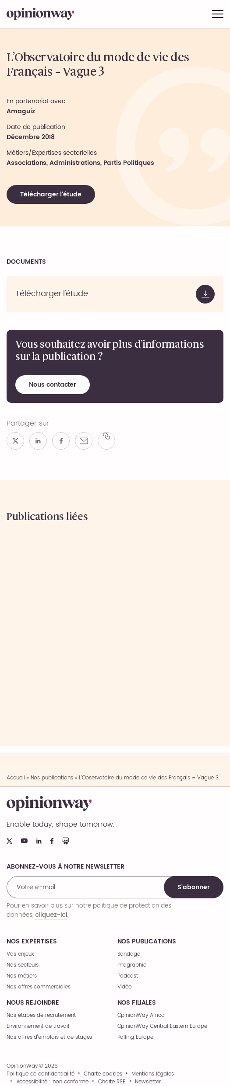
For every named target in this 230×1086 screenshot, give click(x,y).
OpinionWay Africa (141, 1015)
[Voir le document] (115, 294)
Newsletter (148, 1082)
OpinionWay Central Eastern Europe (162, 1026)
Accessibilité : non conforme (52, 1082)
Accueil (16, 778)
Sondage (129, 954)
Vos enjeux (20, 954)
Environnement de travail (38, 1026)
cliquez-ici (51, 914)
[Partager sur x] (15, 441)
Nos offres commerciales (39, 987)
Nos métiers (21, 976)
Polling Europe (135, 1037)
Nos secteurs (23, 965)
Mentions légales (152, 1074)
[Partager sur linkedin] (38, 441)
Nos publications (52, 778)
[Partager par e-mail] (83, 441)
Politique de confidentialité (40, 1074)
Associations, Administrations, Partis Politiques (80, 163)
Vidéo (124, 987)
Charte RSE (112, 1082)
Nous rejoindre (33, 1003)
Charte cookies (103, 1074)
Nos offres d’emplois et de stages (49, 1037)
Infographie (131, 965)
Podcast (127, 976)
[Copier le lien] (106, 441)
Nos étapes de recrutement (41, 1015)
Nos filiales (136, 1003)
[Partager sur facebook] (61, 441)
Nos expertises (32, 942)
